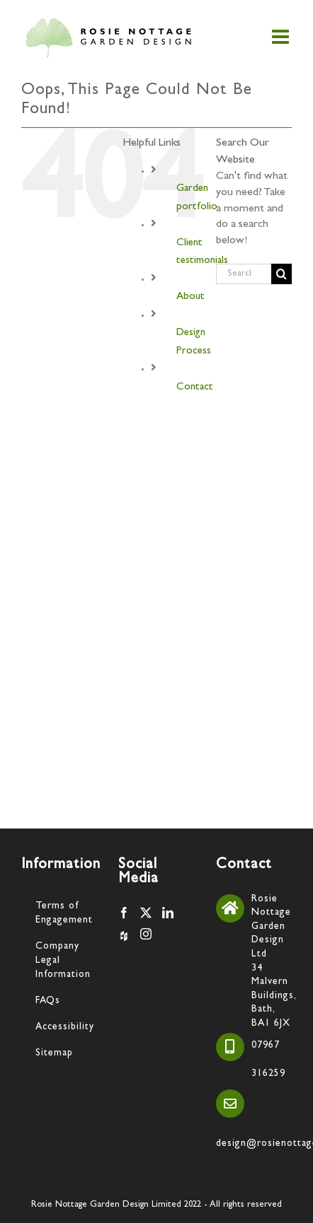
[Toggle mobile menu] (282, 37)
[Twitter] (146, 912)
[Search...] (243, 274)
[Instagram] (146, 934)
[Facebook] (124, 912)
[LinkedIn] (167, 912)
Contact (194, 387)
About (190, 297)
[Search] (281, 274)
